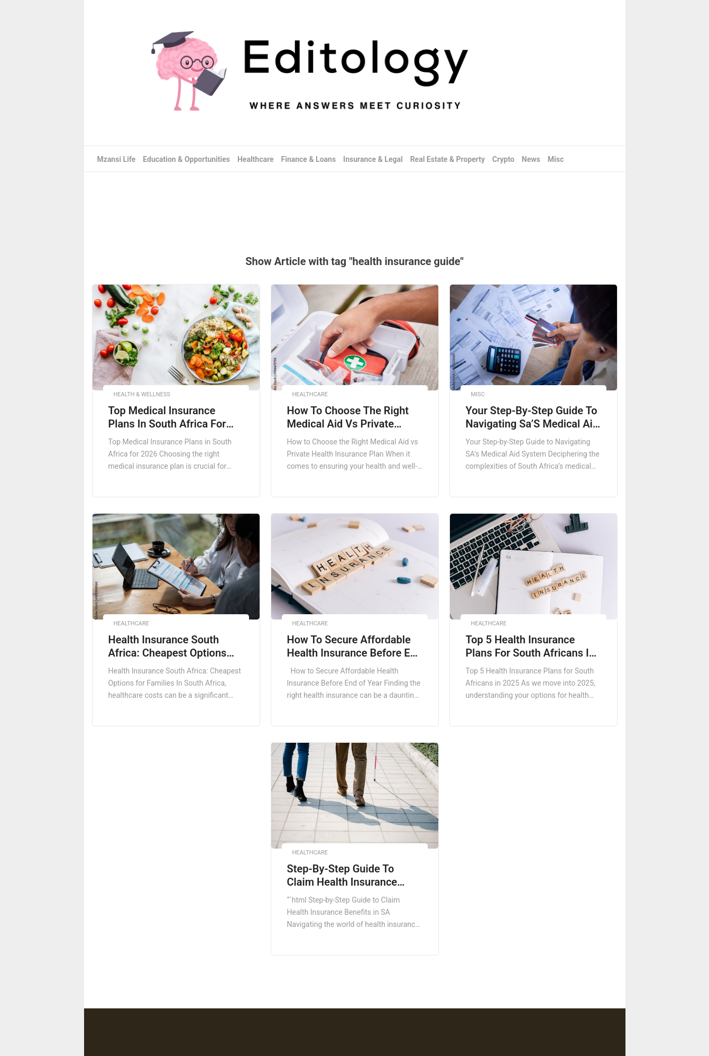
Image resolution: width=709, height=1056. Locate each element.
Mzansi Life (116, 159)
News (531, 159)
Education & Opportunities (186, 159)
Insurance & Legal (373, 159)
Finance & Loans (308, 159)
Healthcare (255, 159)
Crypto (503, 159)
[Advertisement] (355, 206)
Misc (556, 159)
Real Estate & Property (447, 159)
